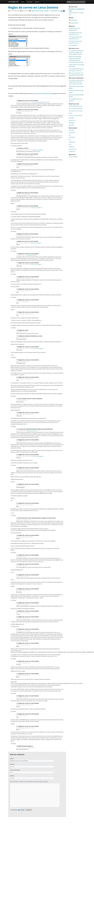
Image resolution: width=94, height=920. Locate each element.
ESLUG (70, 113)
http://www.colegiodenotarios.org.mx (41, 102)
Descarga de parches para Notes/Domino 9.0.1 (75, 33)
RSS (70, 135)
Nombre (12, 764)
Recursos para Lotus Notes (75, 108)
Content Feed (73, 20)
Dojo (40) (71, 130)
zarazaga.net (13, 1)
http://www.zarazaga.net (38, 150)
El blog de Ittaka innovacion (75, 106)
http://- (32, 155)
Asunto (12, 758)
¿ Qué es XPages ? (73, 45)
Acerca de (29, 2)
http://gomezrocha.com (32, 430)
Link (38, 151)
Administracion (35, 11)
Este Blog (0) (72, 137)
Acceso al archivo (73, 156)
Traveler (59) (72, 151)
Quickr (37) (71, 146)
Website (12, 776)
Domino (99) (72, 132)
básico (42, 11)
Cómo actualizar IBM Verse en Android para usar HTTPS (76, 69)
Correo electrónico (15, 770)
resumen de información (43, 93)
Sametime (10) (72, 149)
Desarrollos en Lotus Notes (75, 111)
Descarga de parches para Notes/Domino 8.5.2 (75, 42)
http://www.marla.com (32, 255)
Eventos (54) (72, 142)
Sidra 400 (71, 125)
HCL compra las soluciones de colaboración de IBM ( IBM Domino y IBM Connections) (76, 52)
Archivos (37, 2)
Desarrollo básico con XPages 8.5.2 (76, 11)
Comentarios (54, 11)
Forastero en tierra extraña (75, 115)
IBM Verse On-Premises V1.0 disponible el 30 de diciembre (76, 74)
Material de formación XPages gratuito (76, 87)
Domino (46, 11)
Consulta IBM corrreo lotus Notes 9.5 (75, 100)
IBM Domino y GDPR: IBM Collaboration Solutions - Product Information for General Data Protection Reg (76, 59)
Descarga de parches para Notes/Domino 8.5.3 (75, 38)
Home (22, 2)
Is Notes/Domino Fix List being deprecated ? (76, 65)
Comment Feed (74, 23)
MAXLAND (71, 118)
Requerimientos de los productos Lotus (74, 29)
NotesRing (71, 122)
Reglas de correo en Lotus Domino (33, 7)
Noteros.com (72, 120)
